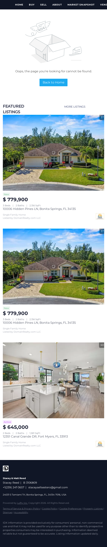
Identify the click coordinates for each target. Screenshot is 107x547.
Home (19, 4)
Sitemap (7, 512)
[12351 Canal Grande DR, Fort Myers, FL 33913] (53, 380)
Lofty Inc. (22, 503)
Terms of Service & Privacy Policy (21, 508)
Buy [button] (31, 4)
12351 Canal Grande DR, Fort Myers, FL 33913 (35, 436)
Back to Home (53, 82)
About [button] (57, 4)
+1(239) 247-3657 (13, 487)
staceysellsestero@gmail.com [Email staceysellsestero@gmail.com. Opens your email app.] (48, 487)
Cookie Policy (49, 508)
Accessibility (21, 512)
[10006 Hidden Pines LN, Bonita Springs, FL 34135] (53, 153)
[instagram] (12, 539)
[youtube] (20, 539)
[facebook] (5, 539)
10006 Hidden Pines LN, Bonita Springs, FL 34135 (39, 209)
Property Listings (93, 508)
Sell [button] (43, 4)
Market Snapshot (81, 4)
